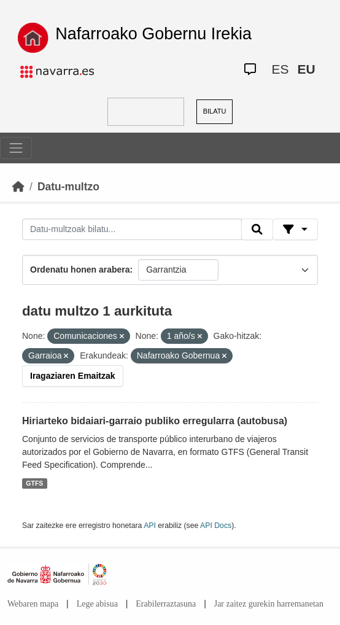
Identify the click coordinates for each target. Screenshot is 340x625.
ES (280, 69)
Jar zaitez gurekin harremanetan (268, 603)
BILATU (214, 111)
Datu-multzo (68, 187)
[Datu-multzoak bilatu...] (132, 230)
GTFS (34, 483)
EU (306, 69)
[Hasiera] (18, 187)
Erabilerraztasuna (166, 603)
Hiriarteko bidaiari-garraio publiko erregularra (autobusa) (154, 421)
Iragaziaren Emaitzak (72, 376)
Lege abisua (97, 603)
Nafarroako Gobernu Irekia (153, 34)
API (150, 525)
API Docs (215, 525)
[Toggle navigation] (16, 148)
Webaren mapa (32, 603)
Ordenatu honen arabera (80, 269)
